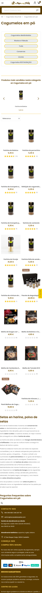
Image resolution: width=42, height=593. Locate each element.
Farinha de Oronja (11, 259)
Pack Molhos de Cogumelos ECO (14, 387)
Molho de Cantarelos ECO (11, 357)
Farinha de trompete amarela (13, 187)
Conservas (21, 51)
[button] (38, 98)
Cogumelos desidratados (21, 35)
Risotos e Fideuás (21, 41)
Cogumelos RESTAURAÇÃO (21, 62)
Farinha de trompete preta (11, 223)
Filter (40, 294)
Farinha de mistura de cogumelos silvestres (18, 295)
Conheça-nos (8, 524)
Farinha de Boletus (21, 106)
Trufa (21, 46)
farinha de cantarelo (31, 223)
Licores (21, 57)
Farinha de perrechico (31, 150)
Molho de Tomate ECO (31, 357)
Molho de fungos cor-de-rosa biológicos (17, 326)
